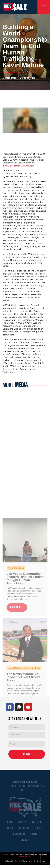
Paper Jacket (25, 856)
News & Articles (16, 695)
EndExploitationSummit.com (19, 166)
